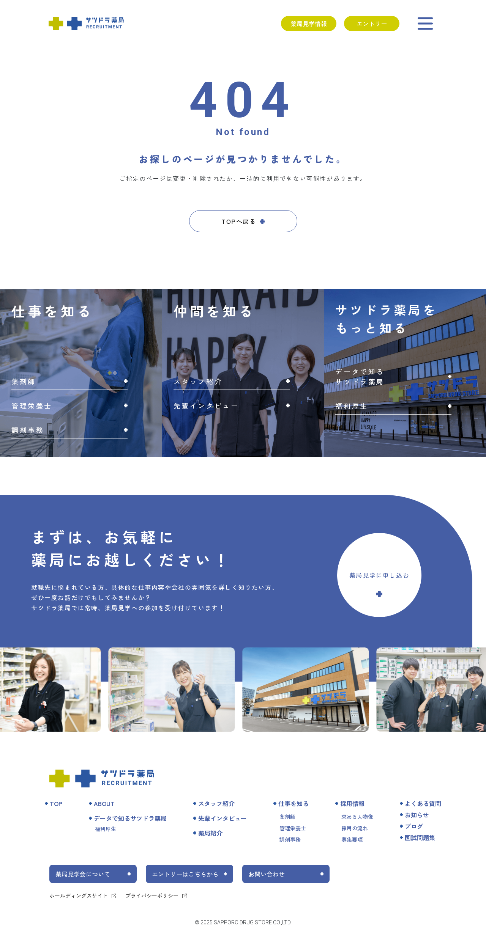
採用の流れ (354, 828)
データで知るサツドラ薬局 (130, 818)
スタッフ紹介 (216, 803)
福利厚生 (105, 829)
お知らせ (417, 814)
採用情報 (352, 803)
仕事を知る (293, 803)
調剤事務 (290, 839)
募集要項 (352, 839)
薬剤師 (287, 816)
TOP (56, 803)
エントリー (372, 23)
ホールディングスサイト (78, 895)
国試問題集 (420, 837)
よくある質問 (423, 803)
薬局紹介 (210, 832)
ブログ (414, 826)
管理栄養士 (292, 828)
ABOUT (104, 803)
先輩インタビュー (222, 818)
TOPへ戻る (238, 221)
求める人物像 (357, 816)
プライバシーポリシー (151, 895)
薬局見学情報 (308, 23)
